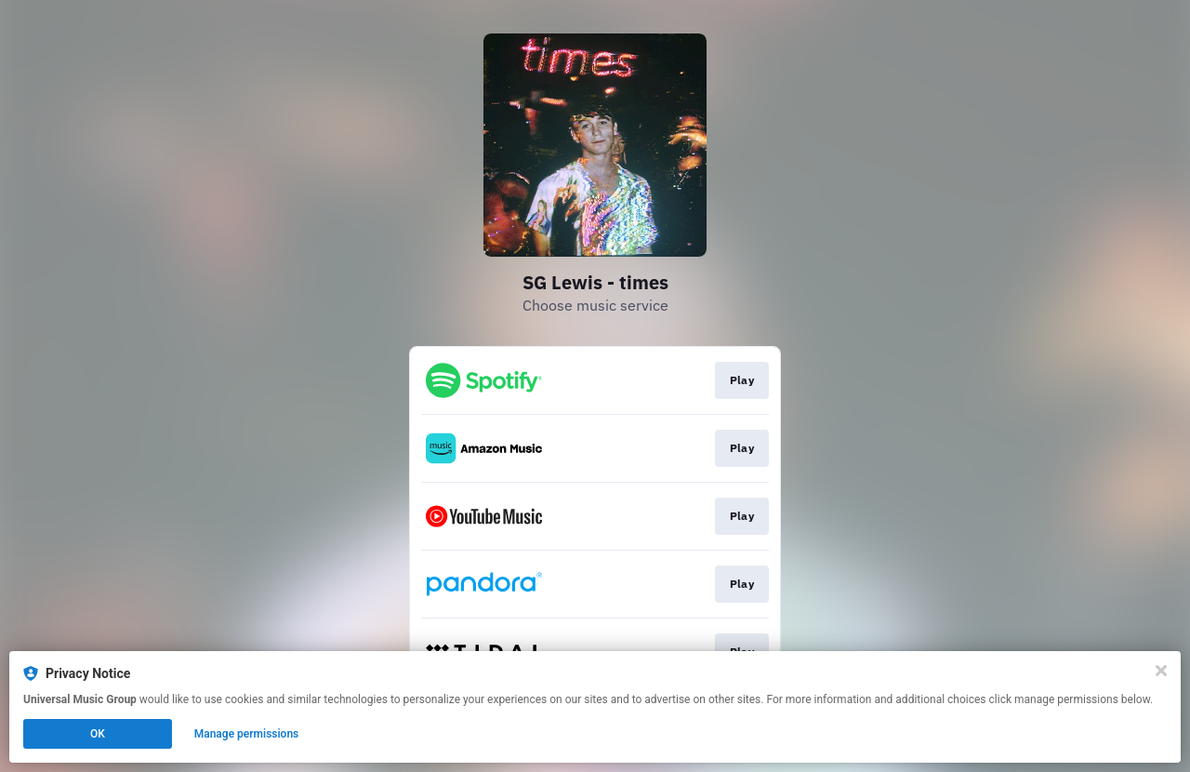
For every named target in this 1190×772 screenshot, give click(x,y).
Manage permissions (246, 733)
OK (97, 733)
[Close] (1161, 670)
